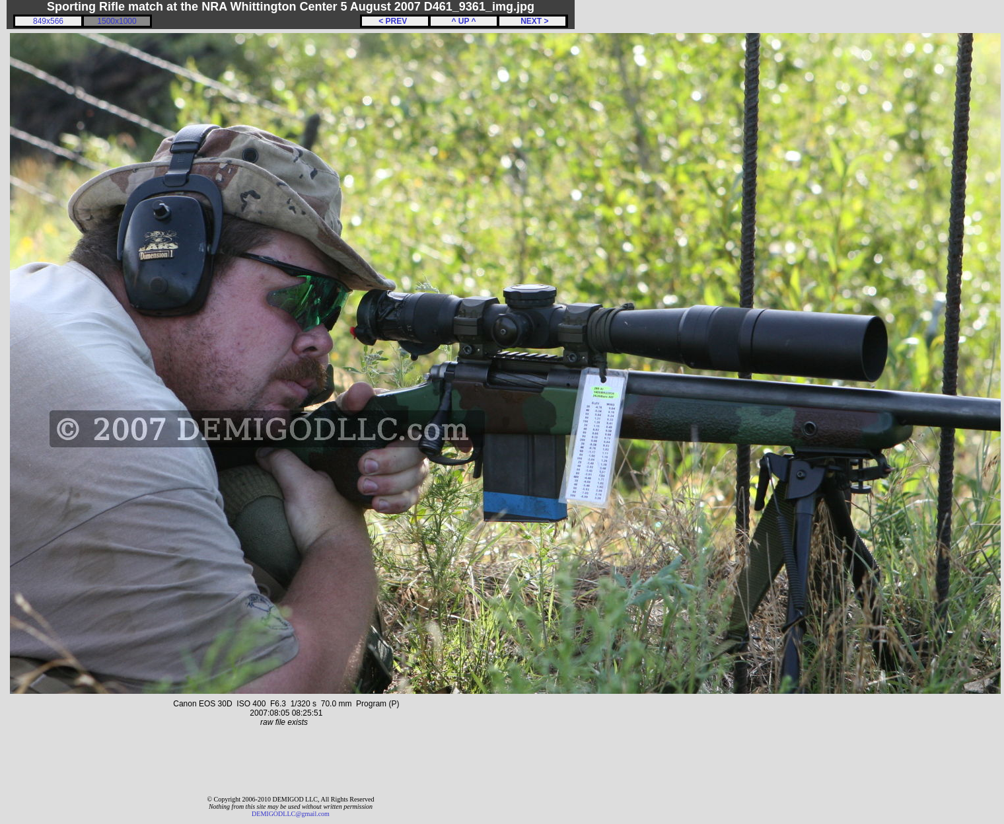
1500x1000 (116, 21)
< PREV (395, 21)
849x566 (48, 21)
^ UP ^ (463, 21)
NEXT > (532, 21)
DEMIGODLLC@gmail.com (291, 813)
